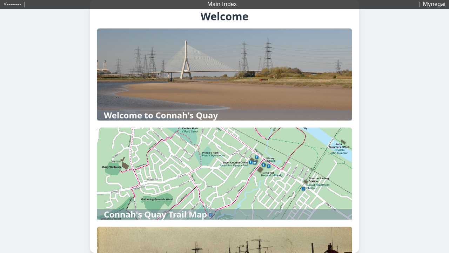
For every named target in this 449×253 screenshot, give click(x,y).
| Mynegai (431, 4)
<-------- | (15, 4)
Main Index (222, 4)
